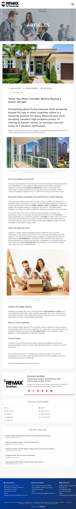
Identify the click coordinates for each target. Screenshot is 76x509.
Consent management (51, 503)
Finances (8, 417)
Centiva (41, 506)
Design (7, 414)
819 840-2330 (66, 489)
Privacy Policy (29, 503)
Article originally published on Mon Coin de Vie (23, 363)
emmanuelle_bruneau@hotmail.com (16, 495)
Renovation (44, 414)
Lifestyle (8, 420)
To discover (44, 417)
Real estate (14, 88)
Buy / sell (9, 411)
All (6, 408)
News (42, 408)
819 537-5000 (11, 489)
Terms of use (39, 503)
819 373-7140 (11, 491)
